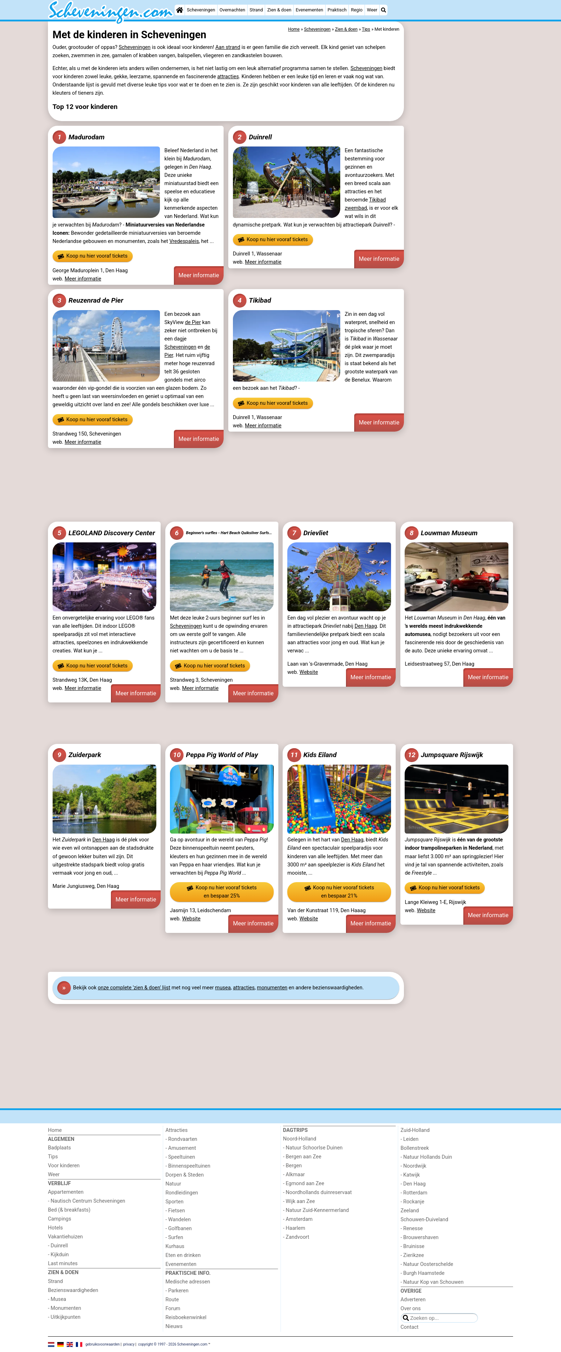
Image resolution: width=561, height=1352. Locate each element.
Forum (173, 1309)
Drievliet (307, 533)
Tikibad (252, 300)
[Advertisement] (459, 186)
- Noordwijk (413, 1166)
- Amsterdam (298, 1219)
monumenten (272, 988)
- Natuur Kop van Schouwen (432, 1282)
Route (172, 1300)
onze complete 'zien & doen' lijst (134, 988)
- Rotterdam (414, 1193)
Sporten (175, 1202)
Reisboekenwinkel (186, 1317)
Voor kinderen (64, 1166)
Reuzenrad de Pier (88, 300)
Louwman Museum (441, 533)
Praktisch (337, 10)
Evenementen (309, 10)
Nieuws (174, 1326)
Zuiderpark (77, 755)
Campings (59, 1219)
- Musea (57, 1299)
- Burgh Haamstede (423, 1273)
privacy (129, 1344)
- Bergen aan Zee (302, 1157)
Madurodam (79, 137)
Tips (53, 1157)
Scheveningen (201, 10)
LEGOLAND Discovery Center (104, 533)
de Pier (193, 322)
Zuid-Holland (415, 1130)
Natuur (173, 1184)
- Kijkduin (58, 1255)
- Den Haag (413, 1184)
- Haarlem (294, 1228)
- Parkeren (177, 1291)
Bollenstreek (415, 1148)
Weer (372, 10)
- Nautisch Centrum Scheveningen (86, 1201)
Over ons (411, 1309)
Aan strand (227, 47)
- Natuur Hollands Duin (426, 1157)
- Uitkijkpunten (64, 1317)
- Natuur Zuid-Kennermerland (316, 1210)
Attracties (177, 1130)
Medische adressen (188, 1282)
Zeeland (410, 1211)
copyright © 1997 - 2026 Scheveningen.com (173, 1344)
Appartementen (65, 1192)
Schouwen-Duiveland (424, 1220)
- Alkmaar (294, 1175)
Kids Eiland (312, 755)
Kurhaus (175, 1246)
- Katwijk (410, 1175)
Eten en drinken (183, 1255)
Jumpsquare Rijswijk (444, 755)
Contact (410, 1327)
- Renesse (412, 1229)
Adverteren (413, 1300)
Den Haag (366, 626)
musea (222, 988)
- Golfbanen (179, 1229)
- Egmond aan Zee (303, 1183)
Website (308, 672)
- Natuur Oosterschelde (427, 1264)
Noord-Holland (299, 1139)
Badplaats (59, 1148)
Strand (256, 10)
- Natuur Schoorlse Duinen (312, 1148)
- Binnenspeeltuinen (188, 1166)
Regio (356, 10)
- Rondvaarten (181, 1139)
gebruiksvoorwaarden (103, 1344)
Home (55, 1130)
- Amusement (181, 1148)
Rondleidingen (182, 1193)
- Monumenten (64, 1308)
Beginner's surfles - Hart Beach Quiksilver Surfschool (222, 533)
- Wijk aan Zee (299, 1201)
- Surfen (174, 1237)
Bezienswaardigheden (73, 1290)
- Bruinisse (413, 1246)
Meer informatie (83, 279)
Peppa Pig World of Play (214, 755)
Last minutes (63, 1264)
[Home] (180, 10)
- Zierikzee (412, 1255)
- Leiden (410, 1139)
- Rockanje (412, 1202)
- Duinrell (58, 1246)
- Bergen (292, 1166)
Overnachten (232, 10)
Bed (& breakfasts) (69, 1210)
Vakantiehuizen (65, 1237)
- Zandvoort (296, 1237)
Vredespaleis (184, 241)
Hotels (55, 1228)
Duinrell (252, 137)
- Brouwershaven (420, 1237)
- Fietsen (175, 1211)
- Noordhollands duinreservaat (317, 1192)
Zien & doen (279, 10)
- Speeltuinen (180, 1157)
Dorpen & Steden (185, 1175)
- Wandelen (178, 1220)
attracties (228, 77)
